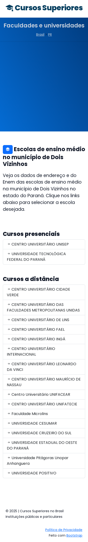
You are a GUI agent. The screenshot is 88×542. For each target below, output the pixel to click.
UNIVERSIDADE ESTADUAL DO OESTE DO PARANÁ (42, 445)
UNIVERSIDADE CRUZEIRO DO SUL (39, 433)
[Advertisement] (44, 87)
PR (50, 34)
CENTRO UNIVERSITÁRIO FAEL (36, 329)
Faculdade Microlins (27, 413)
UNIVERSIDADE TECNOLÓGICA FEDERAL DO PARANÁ (36, 256)
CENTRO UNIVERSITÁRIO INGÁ (36, 339)
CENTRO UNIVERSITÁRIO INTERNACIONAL (31, 351)
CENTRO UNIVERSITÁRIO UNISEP (38, 244)
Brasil (40, 34)
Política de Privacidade (63, 529)
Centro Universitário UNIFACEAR (38, 394)
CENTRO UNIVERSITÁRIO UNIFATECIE (42, 404)
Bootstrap (74, 535)
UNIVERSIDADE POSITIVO (31, 473)
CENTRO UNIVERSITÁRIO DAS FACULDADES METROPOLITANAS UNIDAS (43, 307)
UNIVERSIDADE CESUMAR (32, 423)
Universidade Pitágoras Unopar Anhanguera (38, 460)
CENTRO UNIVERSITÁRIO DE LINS (38, 320)
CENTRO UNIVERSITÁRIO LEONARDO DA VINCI (41, 366)
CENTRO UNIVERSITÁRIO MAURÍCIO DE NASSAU (44, 382)
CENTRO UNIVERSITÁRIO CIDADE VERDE (38, 292)
